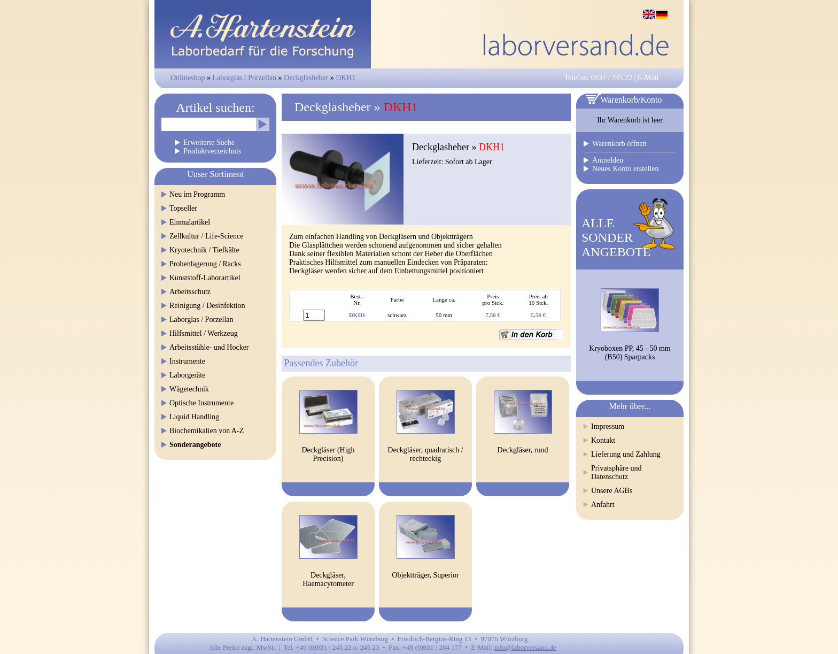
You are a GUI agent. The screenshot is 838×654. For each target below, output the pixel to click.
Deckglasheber (307, 78)
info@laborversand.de (525, 647)
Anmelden (607, 160)
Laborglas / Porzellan (245, 78)
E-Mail (648, 78)
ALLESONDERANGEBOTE (615, 237)
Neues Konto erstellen (625, 169)
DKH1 (345, 78)
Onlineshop (187, 78)
